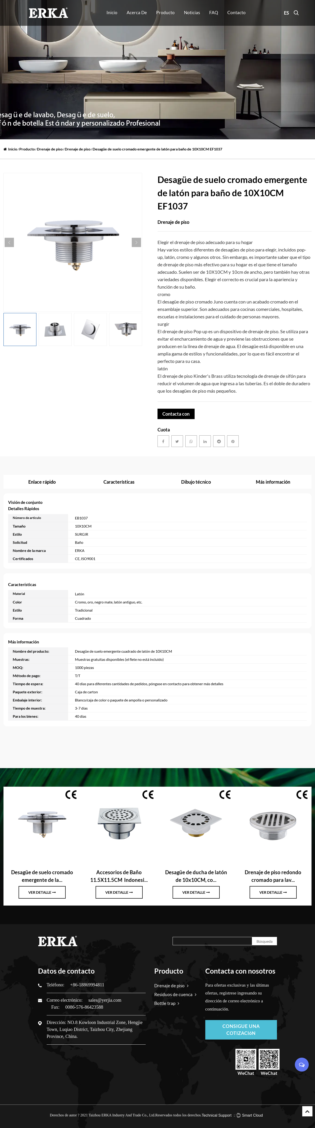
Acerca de (137, 12)
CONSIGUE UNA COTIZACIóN (241, 1030)
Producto (165, 12)
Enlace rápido (42, 482)
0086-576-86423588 (84, 1007)
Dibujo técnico (196, 482)
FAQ (213, 12)
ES (286, 13)
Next (136, 242)
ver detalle (42, 892)
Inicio (111, 12)
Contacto (236, 12)
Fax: (56, 1007)
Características (119, 482)
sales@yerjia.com (104, 1000)
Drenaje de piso (50, 149)
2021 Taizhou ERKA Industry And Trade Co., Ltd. (117, 1115)
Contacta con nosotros (176, 415)
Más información (273, 482)
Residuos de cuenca (175, 994)
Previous (9, 242)
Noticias (192, 12)
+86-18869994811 (87, 984)
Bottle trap (166, 1003)
